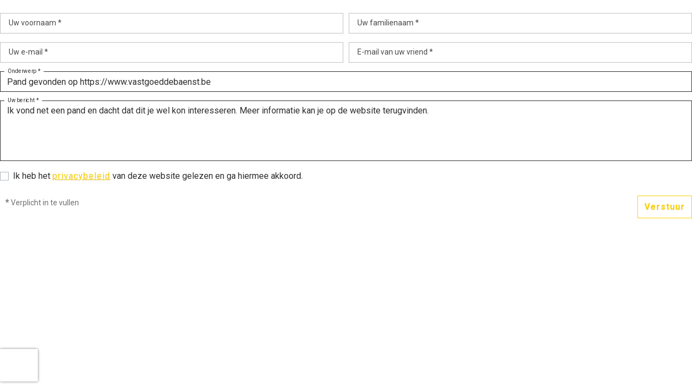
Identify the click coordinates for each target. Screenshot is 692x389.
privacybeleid (81, 176)
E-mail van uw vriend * (395, 52)
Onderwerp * (24, 71)
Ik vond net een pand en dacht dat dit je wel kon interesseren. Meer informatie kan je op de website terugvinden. (346, 130)
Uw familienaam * (388, 22)
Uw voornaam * (35, 22)
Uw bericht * (23, 100)
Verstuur (664, 207)
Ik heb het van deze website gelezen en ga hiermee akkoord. (158, 176)
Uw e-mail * (28, 52)
